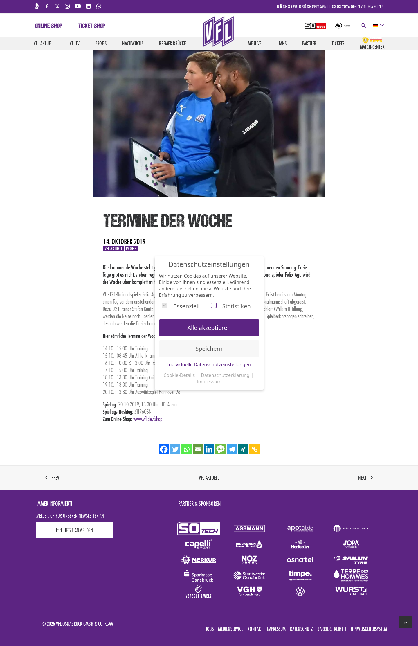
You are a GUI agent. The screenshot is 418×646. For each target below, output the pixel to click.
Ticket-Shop (91, 26)
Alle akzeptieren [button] (209, 328)
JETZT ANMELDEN (74, 530)
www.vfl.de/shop (147, 418)
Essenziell (180, 306)
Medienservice (230, 629)
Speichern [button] (209, 348)
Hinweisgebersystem (369, 629)
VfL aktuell (44, 43)
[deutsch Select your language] (378, 25)
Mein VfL (255, 43)
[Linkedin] (209, 449)
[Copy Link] (254, 449)
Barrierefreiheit (331, 629)
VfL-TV (75, 43)
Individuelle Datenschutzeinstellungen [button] (209, 364)
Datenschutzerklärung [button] (226, 375)
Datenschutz (301, 629)
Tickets (338, 43)
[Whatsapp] (186, 449)
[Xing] (243, 449)
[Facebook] (164, 449)
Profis (101, 43)
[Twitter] (175, 449)
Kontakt (255, 629)
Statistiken (231, 306)
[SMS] (220, 449)
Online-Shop (48, 26)
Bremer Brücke (172, 43)
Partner (309, 43)
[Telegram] (232, 449)
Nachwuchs (132, 43)
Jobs (210, 629)
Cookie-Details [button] (179, 375)
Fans (283, 43)
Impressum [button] (209, 381)
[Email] (198, 449)
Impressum (276, 629)
